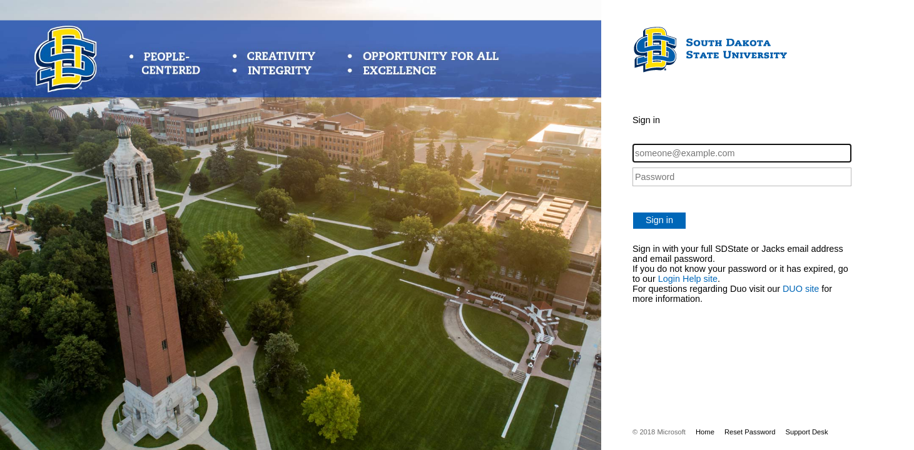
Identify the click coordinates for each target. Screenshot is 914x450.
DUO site (801, 289)
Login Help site (688, 279)
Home (705, 432)
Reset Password (750, 432)
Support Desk (807, 432)
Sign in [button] (659, 220)
